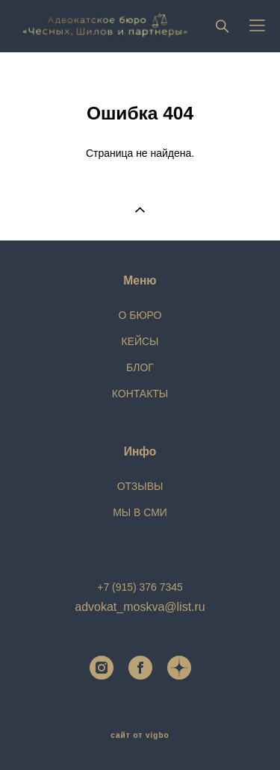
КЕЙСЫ (140, 341)
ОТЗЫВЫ (140, 486)
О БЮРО (140, 315)
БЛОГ (140, 367)
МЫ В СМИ (140, 512)
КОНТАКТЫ (140, 394)
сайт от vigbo (140, 735)
